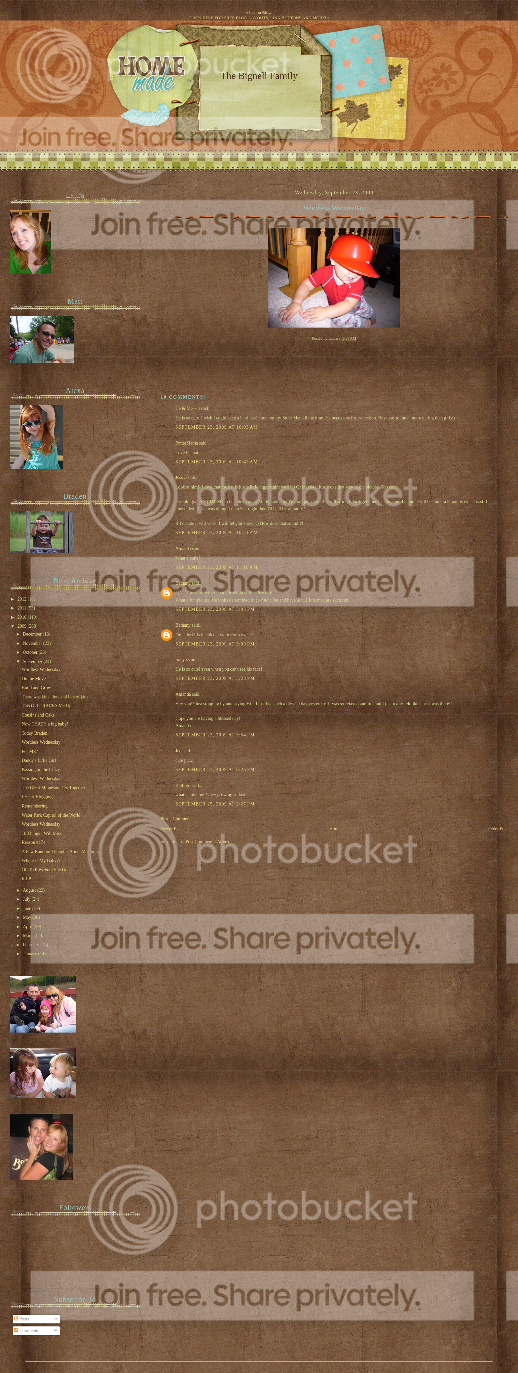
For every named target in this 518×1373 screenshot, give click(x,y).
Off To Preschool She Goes (46, 869)
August (30, 890)
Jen (178, 750)
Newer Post (171, 828)
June (27, 908)
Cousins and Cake (38, 715)
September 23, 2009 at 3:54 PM (215, 734)
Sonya (181, 659)
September (33, 661)
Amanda (183, 548)
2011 (22, 608)
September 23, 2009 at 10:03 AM (216, 427)
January (30, 953)
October (31, 652)
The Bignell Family (259, 75)
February (31, 944)
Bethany (183, 583)
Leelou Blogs (260, 12)
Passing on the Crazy (41, 769)
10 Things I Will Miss (42, 833)
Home (335, 828)
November (33, 643)
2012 (23, 599)
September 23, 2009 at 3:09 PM (215, 644)
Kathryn (182, 785)
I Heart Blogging (37, 796)
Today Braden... (36, 733)
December (33, 634)
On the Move (34, 678)
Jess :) (181, 477)
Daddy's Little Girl (39, 760)
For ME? (30, 751)
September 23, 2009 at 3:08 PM (215, 609)
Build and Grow (36, 687)
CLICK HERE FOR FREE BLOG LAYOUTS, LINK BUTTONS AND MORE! (257, 17)
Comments (26, 1330)
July (27, 899)
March (29, 935)
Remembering (35, 806)
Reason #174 (34, 842)
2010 (23, 617)
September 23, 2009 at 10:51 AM (216, 532)
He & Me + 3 (187, 408)
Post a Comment (176, 818)
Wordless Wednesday (334, 208)
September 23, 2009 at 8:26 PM (215, 769)
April (28, 926)
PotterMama (186, 443)
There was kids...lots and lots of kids (55, 696)
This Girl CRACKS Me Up (47, 705)
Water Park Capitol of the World (51, 815)
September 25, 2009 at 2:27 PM (215, 804)
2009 (23, 626)
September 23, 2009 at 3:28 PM (215, 678)
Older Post (498, 828)
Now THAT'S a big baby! (45, 724)
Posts (21, 1318)
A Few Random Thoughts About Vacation (60, 851)
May (27, 917)
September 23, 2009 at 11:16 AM (216, 567)
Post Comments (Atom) (207, 841)
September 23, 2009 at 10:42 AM (216, 461)
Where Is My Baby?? (41, 860)
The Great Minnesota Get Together (53, 787)
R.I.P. (27, 878)
